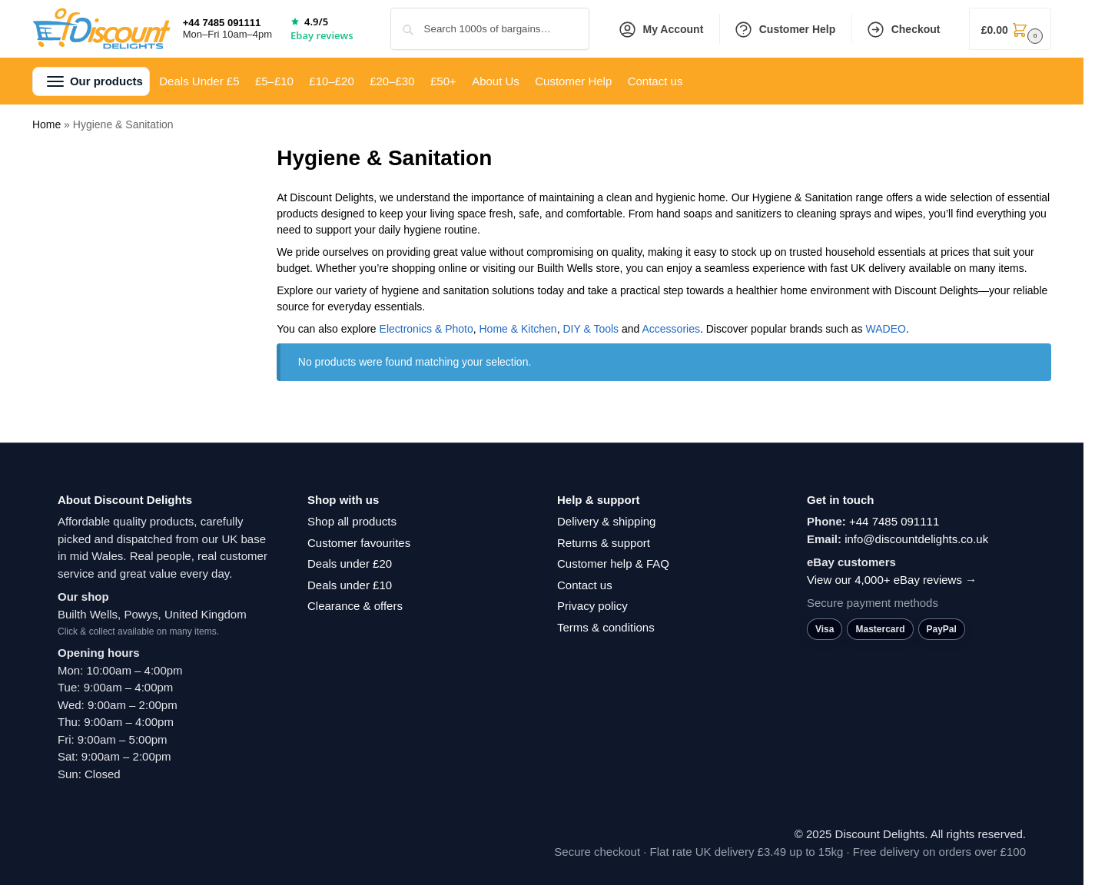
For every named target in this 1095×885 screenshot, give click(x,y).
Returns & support (603, 542)
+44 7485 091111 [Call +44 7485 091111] (222, 23)
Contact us (584, 585)
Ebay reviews (321, 35)
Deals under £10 (349, 585)
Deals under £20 (349, 563)
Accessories (670, 329)
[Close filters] (209, 154)
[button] (1010, 29)
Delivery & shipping (606, 521)
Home (46, 124)
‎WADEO (886, 329)
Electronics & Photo (426, 329)
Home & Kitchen (518, 329)
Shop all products (352, 521)
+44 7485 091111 (894, 521)
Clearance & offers (355, 605)
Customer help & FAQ (613, 563)
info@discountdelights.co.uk (916, 538)
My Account (661, 29)
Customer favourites (358, 542)
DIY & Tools (590, 329)
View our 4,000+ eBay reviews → (892, 579)
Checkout (903, 29)
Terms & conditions (606, 627)
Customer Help (785, 29)
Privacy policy (592, 605)
